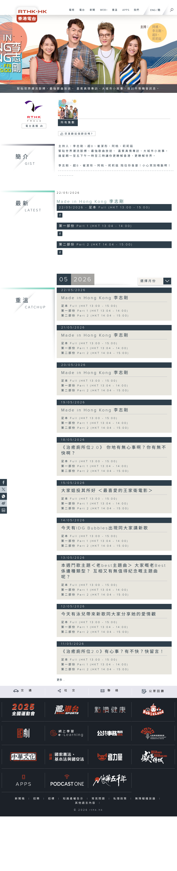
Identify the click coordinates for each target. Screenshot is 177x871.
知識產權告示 (74, 798)
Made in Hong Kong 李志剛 (90, 201)
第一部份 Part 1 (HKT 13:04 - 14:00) (94, 311)
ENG (153, 10)
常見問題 (99, 798)
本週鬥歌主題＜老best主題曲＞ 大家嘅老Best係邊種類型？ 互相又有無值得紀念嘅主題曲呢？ (113, 571)
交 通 (27, 690)
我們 (135, 12)
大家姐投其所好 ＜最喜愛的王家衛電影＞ (107, 490)
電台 (81, 12)
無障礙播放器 (146, 798)
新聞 (91, 12)
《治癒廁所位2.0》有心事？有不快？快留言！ (113, 651)
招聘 (37, 798)
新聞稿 (21, 798)
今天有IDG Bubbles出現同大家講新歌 (104, 528)
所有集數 (68, 122)
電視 (70, 12)
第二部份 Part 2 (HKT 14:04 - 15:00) (95, 315)
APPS (124, 12)
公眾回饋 (157, 691)
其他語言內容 (86, 803)
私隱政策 (121, 798)
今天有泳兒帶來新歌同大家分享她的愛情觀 (108, 614)
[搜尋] (171, 9)
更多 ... (61, 680)
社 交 (70, 690)
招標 (52, 798)
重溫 (113, 12)
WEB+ (102, 12)
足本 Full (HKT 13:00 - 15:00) (89, 306)
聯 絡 (113, 690)
